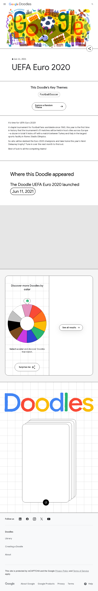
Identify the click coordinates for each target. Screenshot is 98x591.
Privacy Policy (61, 571)
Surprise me (27, 367)
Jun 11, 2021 (23, 191)
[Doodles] (49, 402)
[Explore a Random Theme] (49, 106)
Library (8, 538)
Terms (71, 584)
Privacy (61, 584)
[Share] (90, 49)
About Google (28, 584)
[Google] (10, 584)
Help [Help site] (88, 583)
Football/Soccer (49, 94)
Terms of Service (81, 571)
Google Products (46, 584)
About (8, 554)
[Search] (92, 4)
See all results (71, 327)
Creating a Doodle (14, 546)
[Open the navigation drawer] (5, 4)
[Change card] (46, 502)
